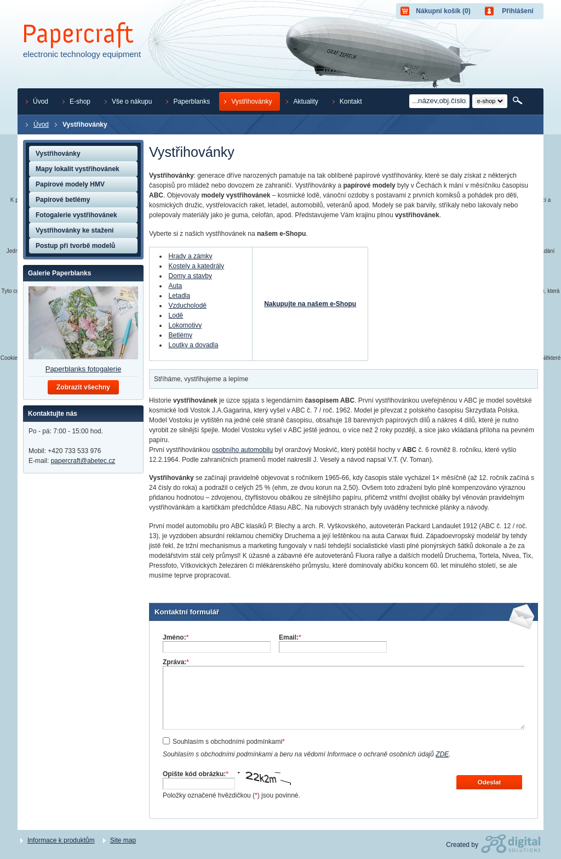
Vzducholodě (188, 305)
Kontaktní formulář (186, 612)
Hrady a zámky (191, 256)
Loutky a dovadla (194, 345)
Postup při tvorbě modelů (75, 246)
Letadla (179, 295)
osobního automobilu (242, 450)
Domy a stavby (190, 276)
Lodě (176, 315)
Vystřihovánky (58, 153)
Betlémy (180, 335)
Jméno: (175, 637)
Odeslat (489, 781)
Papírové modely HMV (70, 184)
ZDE (442, 754)
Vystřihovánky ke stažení (74, 230)
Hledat (518, 101)
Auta (175, 286)
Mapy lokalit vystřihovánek (77, 169)
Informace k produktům (61, 840)
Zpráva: (176, 662)
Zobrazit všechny (83, 387)
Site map (123, 840)
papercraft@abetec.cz (83, 461)
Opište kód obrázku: (195, 774)
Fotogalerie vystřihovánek (76, 215)
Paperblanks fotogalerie (83, 369)
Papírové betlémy (63, 200)
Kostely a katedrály (196, 266)
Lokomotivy (185, 325)
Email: (290, 637)
